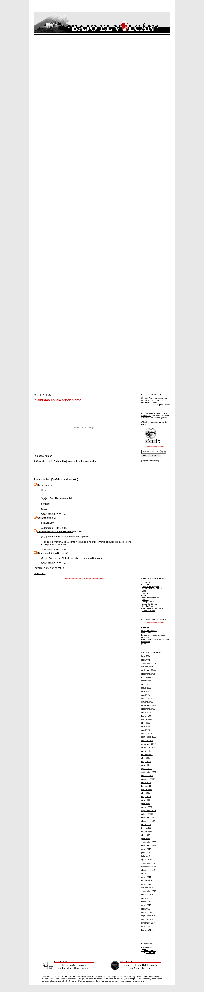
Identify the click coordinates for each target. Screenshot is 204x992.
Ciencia (145, 599)
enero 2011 (146, 874)
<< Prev (134, 968)
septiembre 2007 (148, 772)
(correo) (164, 418)
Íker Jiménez (147, 606)
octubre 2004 (147, 667)
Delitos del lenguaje (150, 586)
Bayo (40, 485)
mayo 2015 (146, 905)
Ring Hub (142, 965)
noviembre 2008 (148, 818)
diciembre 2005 (148, 709)
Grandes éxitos (148, 610)
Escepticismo (148, 602)
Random (82, 965)
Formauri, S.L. (138, 981)
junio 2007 (145, 765)
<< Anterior (64, 968)
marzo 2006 (146, 719)
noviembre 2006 (148, 744)
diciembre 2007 (148, 779)
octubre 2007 (147, 775)
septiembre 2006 (148, 737)
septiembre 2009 (148, 842)
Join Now (129, 965)
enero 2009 (146, 824)
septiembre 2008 (148, 810)
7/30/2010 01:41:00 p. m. (54, 528)
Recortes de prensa (150, 597)
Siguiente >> (81, 968)
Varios (145, 595)
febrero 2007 (147, 754)
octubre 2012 (147, 888)
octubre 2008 (147, 814)
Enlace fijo (60, 461)
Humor (145, 593)
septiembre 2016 (148, 916)
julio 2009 (145, 838)
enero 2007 (146, 751)
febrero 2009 (147, 828)
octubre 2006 (147, 740)
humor (48, 456)
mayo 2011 (146, 877)
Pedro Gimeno (69, 981)
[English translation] (150, 461)
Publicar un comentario (49, 568)
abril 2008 (145, 793)
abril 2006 (145, 723)
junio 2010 (145, 853)
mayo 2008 (146, 796)
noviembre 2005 (148, 705)
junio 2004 (145, 656)
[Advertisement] (100, 383)
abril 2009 (145, 835)
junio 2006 (145, 726)
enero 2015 (146, 898)
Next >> (145, 968)
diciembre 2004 (148, 674)
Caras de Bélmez (149, 604)
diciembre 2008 (148, 821)
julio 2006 (145, 730)
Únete (65, 965)
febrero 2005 (147, 677)
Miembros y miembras (152, 589)
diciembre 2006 (148, 747)
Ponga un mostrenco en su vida (155, 639)
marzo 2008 (146, 789)
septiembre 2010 (148, 863)
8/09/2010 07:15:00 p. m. (54, 563)
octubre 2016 (147, 919)
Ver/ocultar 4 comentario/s (82, 461)
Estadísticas (146, 943)
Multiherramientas (149, 630)
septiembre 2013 (148, 891)
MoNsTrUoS (146, 633)
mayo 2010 (146, 849)
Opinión (145, 584)
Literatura (146, 582)
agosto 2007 (146, 768)
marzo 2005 (146, 681)
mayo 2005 (146, 688)
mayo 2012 (146, 884)
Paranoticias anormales (152, 608)
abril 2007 (145, 758)
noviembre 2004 (148, 670)
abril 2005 (145, 684)
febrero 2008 (147, 786)
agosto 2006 (146, 733)
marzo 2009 (146, 832)
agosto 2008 (146, 807)
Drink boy (145, 641)
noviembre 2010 (148, 867)
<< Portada (39, 573)
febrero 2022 (147, 930)
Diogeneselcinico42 (48, 553)
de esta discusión (64, 479)
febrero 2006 (147, 716)
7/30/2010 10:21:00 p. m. (54, 549)
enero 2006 (146, 712)
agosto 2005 (146, 698)
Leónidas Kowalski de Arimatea (55, 531)
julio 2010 (145, 856)
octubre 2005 (147, 702)
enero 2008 (146, 782)
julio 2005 (145, 695)
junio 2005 (145, 691)
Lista (72, 965)
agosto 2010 (146, 860)
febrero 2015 (147, 902)
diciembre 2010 (148, 870)
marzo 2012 (146, 881)
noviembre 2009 (148, 846)
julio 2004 (145, 660)
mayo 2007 (146, 761)
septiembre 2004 (148, 663)
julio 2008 (145, 803)
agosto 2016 (146, 912)
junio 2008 (145, 800)
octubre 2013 (147, 895)
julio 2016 (145, 909)
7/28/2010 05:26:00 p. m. (54, 514)
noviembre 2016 (148, 923)
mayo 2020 (146, 926)
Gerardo (42, 517)
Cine (144, 591)
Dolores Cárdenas (86, 981)
